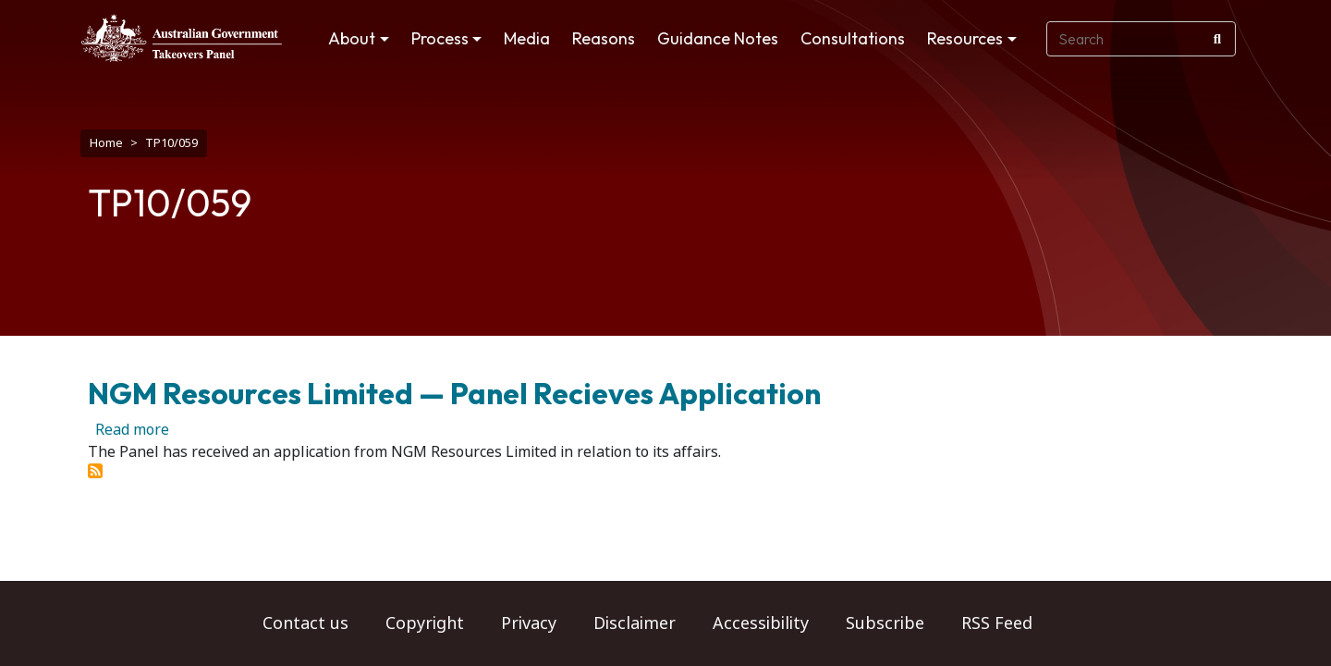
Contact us (305, 623)
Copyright (424, 623)
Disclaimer (634, 623)
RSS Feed (996, 623)
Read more (132, 420)
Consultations (852, 38)
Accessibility (761, 623)
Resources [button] (965, 38)
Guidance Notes (717, 38)
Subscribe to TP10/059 (95, 461)
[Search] (1217, 39)
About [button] (351, 38)
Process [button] (440, 38)
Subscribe (885, 623)
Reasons (603, 38)
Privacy (528, 623)
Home (106, 143)
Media (527, 38)
